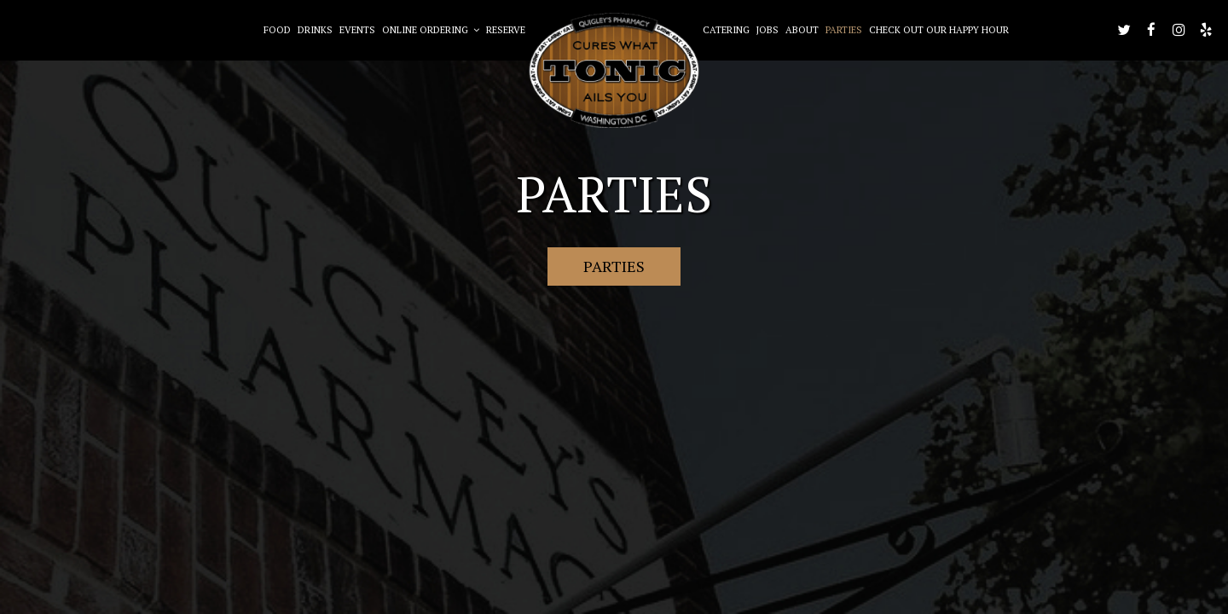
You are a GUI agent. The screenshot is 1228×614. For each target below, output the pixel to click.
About (802, 29)
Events (357, 29)
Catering (726, 29)
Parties (843, 29)
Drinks (315, 29)
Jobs (767, 29)
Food (277, 29)
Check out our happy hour (939, 29)
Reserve (505, 29)
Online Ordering (430, 29)
